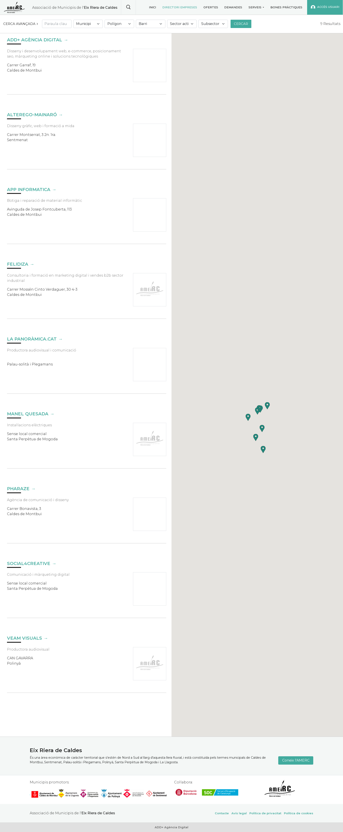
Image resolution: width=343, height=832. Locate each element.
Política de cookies (298, 813)
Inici (152, 7)
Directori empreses (179, 7)
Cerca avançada (19, 24)
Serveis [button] (254, 7)
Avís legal (239, 813)
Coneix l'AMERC (296, 760)
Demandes (233, 7)
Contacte (222, 813)
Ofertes (210, 7)
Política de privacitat (265, 813)
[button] (248, 417)
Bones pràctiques (286, 7)
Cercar (241, 24)
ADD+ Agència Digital (171, 827)
